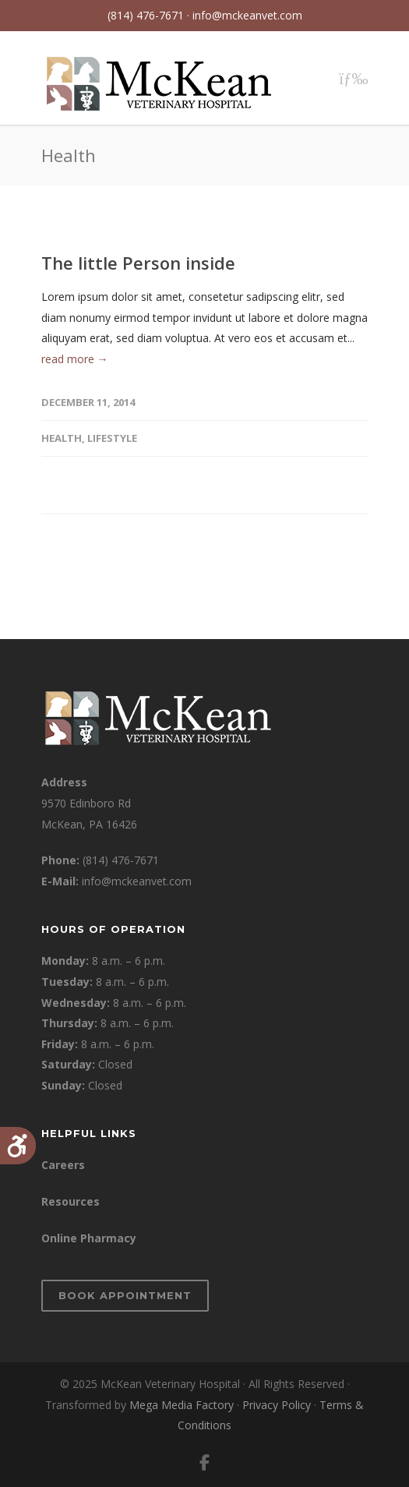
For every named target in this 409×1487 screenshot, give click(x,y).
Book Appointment (125, 1295)
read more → (74, 358)
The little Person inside (138, 262)
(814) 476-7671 (121, 860)
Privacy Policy (276, 1404)
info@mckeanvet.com (247, 15)
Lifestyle (112, 438)
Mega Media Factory (181, 1404)
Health (61, 438)
